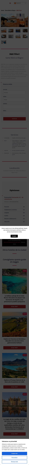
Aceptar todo (14, 453)
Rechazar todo (14, 461)
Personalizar (14, 457)
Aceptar (14, 236)
